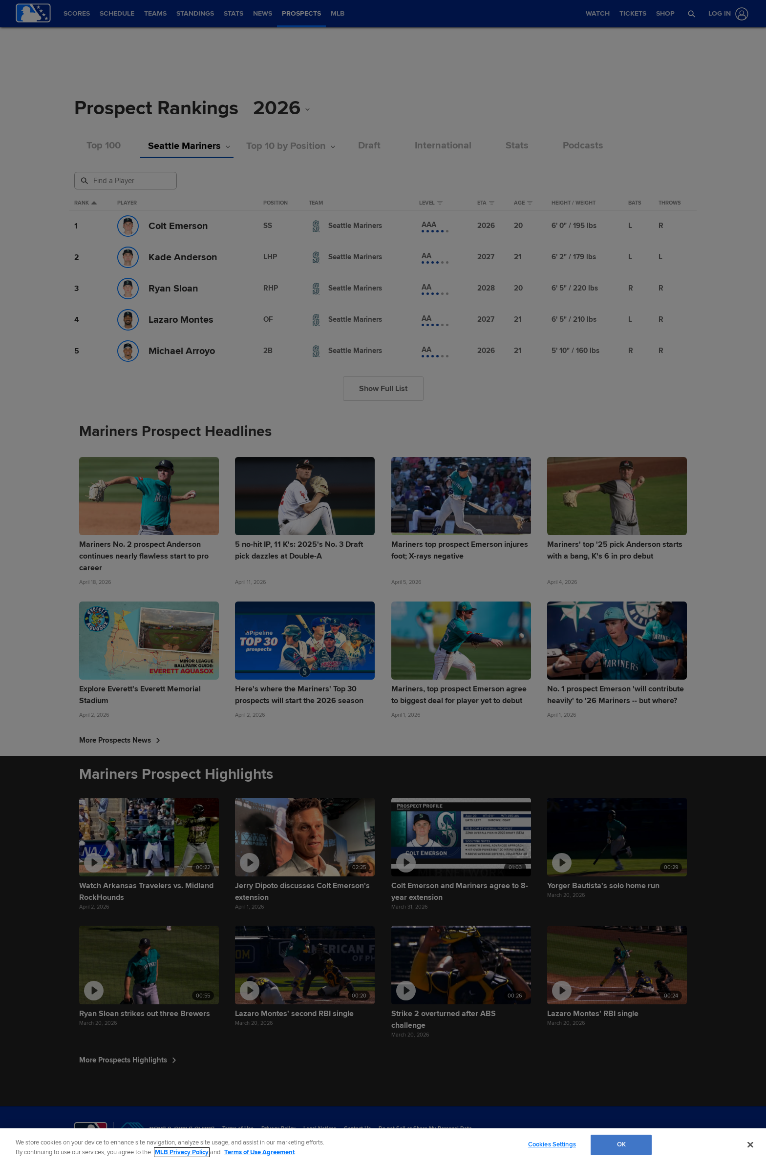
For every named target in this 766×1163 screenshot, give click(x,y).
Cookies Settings (552, 1144)
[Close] (750, 1144)
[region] (383, 1145)
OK (621, 1144)
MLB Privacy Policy (182, 1152)
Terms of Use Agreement (259, 1152)
